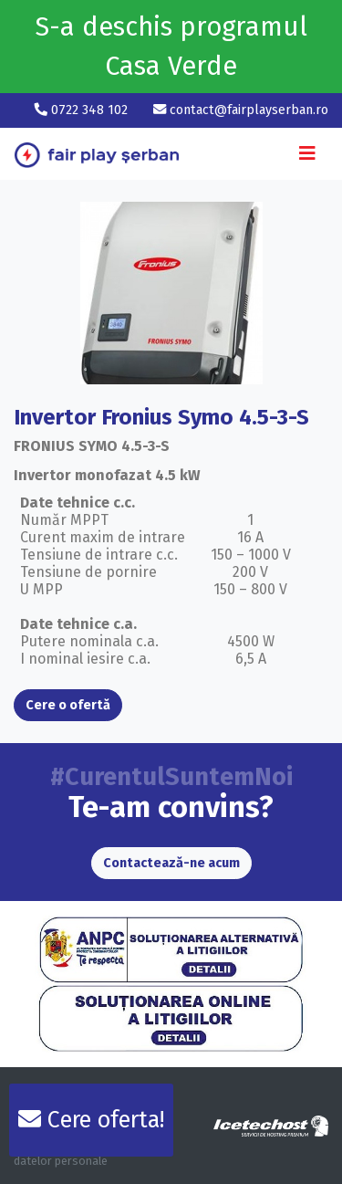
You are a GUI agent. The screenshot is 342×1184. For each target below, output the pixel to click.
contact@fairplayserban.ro (240, 110)
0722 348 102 (83, 110)
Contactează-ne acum (171, 863)
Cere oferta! (91, 1120)
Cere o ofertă (68, 705)
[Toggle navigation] (307, 153)
